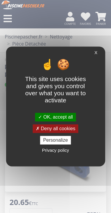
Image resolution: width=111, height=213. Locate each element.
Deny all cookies (55, 128)
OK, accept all (55, 117)
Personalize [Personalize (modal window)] (55, 140)
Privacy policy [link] (55, 150)
